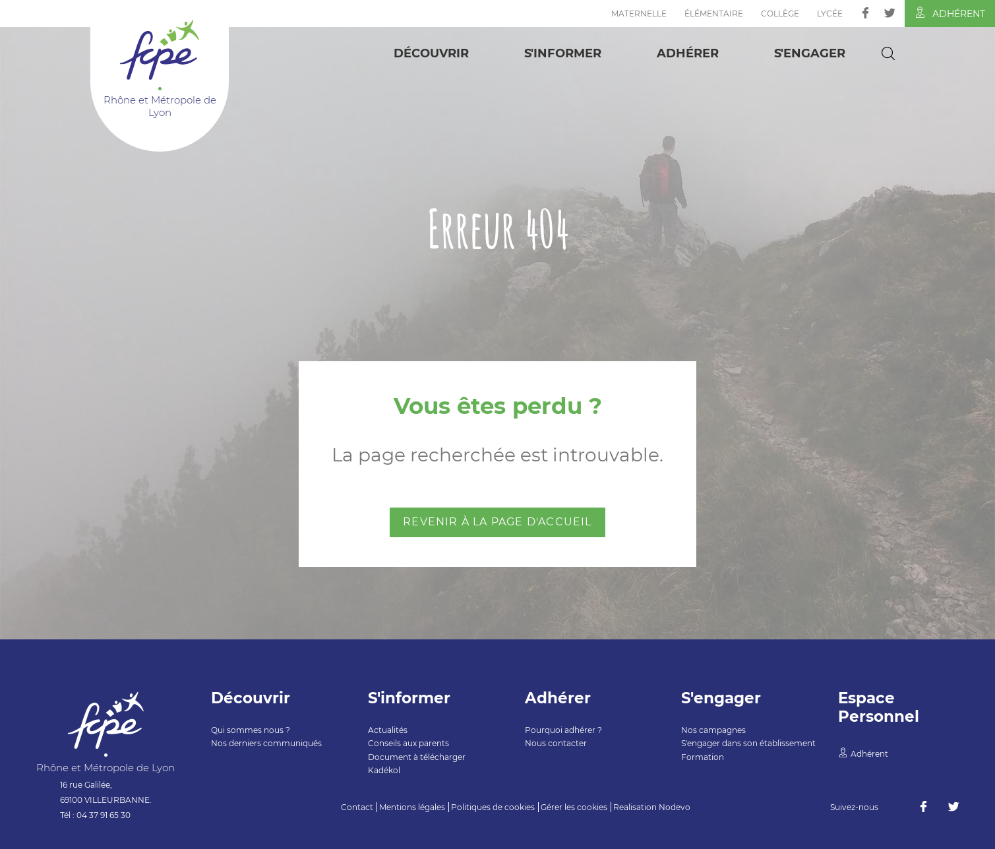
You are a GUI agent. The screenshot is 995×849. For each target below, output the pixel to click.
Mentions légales (412, 807)
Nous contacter (556, 743)
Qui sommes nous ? (250, 730)
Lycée (830, 13)
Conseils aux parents (408, 743)
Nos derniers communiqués (266, 743)
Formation (702, 757)
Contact (357, 807)
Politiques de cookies (493, 807)
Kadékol (384, 770)
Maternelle (639, 13)
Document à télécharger (417, 757)
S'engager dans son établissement (748, 743)
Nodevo (674, 807)
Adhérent (950, 13)
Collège (780, 13)
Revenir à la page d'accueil (497, 521)
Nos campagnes (713, 730)
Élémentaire (713, 13)
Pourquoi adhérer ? (563, 730)
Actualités (387, 730)
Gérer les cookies (574, 807)
